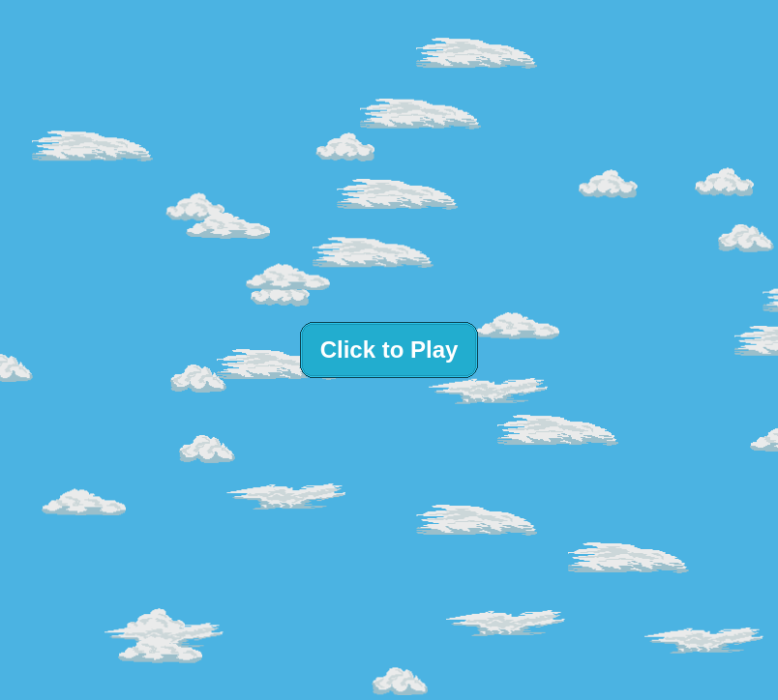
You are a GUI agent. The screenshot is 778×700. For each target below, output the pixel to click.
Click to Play (389, 349)
